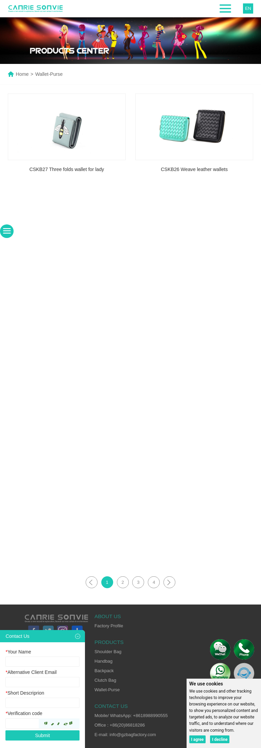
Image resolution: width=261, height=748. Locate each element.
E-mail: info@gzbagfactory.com (125, 734)
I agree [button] (197, 739)
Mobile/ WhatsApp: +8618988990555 (131, 715)
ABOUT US (107, 616)
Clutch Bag (105, 680)
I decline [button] (220, 739)
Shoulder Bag (107, 651)
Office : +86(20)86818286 (119, 725)
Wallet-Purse (107, 689)
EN (248, 8)
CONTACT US (111, 706)
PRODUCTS (109, 642)
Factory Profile (108, 625)
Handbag (103, 661)
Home (22, 74)
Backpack (104, 670)
